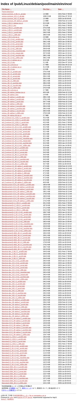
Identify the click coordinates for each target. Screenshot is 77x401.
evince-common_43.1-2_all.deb (13, 16)
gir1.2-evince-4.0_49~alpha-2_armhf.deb (16, 171)
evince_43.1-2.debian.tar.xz (12, 60)
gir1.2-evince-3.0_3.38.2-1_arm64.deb (15, 120)
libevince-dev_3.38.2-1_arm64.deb (14, 254)
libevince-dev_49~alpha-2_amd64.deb (15, 300)
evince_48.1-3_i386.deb (10, 81)
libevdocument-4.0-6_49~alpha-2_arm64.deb (18, 187)
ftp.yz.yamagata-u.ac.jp (37, 395)
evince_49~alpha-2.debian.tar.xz (13, 92)
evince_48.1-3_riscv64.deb (11, 85)
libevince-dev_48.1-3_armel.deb (13, 286)
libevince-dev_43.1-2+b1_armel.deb (14, 265)
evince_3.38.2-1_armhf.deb (11, 32)
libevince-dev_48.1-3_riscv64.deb (14, 295)
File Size (46, 9)
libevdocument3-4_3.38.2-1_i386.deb (15, 210)
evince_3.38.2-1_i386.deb (11, 35)
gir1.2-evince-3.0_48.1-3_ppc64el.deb (15, 159)
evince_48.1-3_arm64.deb (11, 74)
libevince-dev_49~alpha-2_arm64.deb (15, 302)
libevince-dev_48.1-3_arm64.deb (13, 284)
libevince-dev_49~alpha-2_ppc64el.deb (16, 311)
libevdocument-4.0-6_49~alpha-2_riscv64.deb (18, 198)
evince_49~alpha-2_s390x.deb (13, 113)
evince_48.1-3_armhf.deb (11, 78)
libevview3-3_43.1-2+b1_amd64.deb (15, 346)
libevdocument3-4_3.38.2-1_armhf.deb (15, 208)
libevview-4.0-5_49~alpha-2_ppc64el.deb (16, 330)
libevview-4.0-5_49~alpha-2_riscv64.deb (16, 332)
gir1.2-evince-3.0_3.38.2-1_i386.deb (15, 125)
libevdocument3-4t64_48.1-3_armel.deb (16, 238)
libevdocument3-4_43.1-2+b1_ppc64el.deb (17, 228)
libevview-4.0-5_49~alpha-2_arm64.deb (16, 321)
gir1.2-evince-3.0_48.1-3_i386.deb (14, 157)
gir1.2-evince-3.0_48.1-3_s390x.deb (15, 164)
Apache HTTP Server (24, 397)
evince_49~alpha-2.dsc (10, 94)
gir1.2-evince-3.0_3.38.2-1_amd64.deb (16, 118)
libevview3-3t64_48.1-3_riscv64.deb (14, 381)
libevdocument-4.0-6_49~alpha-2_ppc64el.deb (18, 196)
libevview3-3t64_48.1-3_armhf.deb (14, 374)
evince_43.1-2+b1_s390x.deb (12, 58)
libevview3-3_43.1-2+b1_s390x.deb (14, 364)
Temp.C (3, 399)
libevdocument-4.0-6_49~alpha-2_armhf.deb (17, 189)
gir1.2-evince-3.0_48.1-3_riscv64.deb (15, 161)
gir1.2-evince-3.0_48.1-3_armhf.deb (14, 154)
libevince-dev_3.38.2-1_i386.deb (13, 258)
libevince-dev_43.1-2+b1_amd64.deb (15, 261)
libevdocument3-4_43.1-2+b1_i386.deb (16, 221)
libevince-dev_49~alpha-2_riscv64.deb (15, 314)
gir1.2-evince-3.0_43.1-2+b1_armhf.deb (16, 134)
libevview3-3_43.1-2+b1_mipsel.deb (15, 360)
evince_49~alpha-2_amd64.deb (13, 97)
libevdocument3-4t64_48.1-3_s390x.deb (16, 249)
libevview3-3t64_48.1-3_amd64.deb (14, 367)
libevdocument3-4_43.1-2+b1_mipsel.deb (16, 226)
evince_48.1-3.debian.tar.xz (12, 67)
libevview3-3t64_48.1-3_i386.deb (13, 376)
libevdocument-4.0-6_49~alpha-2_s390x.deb (18, 201)
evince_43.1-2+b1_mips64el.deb (13, 51)
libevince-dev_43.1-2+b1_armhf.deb (15, 267)
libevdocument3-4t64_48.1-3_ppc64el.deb (17, 245)
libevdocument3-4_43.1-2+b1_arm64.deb (16, 214)
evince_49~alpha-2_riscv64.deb (13, 111)
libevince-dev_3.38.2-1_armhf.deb (14, 256)
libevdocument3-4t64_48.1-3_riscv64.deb (16, 247)
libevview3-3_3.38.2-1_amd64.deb (14, 337)
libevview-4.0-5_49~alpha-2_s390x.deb (16, 334)
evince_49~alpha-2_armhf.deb (13, 101)
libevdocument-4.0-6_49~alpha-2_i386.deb (17, 191)
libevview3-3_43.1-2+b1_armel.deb (14, 351)
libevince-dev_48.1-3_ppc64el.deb (14, 293)
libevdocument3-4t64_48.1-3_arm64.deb (16, 235)
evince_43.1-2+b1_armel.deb (12, 44)
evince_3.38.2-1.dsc (9, 25)
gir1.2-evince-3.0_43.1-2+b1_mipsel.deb (16, 141)
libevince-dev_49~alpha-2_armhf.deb (15, 304)
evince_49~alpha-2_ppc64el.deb (13, 108)
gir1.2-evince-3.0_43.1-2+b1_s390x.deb (16, 145)
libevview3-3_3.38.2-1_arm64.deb (14, 339)
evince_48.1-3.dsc (8, 69)
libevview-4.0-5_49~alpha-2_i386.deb (15, 325)
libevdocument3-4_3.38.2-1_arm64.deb (16, 205)
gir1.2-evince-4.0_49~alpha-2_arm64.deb (16, 168)
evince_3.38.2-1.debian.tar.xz (12, 23)
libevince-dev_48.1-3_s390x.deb (13, 298)
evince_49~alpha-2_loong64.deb (13, 106)
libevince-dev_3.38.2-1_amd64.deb (14, 251)
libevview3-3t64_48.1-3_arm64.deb (14, 369)
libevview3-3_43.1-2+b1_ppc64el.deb (15, 362)
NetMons (10, 399)
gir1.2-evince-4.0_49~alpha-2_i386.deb (16, 173)
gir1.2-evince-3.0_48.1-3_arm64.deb (15, 150)
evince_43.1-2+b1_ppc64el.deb (13, 55)
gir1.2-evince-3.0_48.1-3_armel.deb (14, 152)
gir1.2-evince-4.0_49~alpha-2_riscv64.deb (17, 180)
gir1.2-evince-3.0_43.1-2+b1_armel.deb (16, 131)
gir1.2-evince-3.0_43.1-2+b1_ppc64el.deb (17, 143)
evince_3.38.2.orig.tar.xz (10, 37)
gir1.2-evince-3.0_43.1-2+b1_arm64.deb (16, 129)
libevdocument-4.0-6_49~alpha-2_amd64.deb (18, 185)
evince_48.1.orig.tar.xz (10, 90)
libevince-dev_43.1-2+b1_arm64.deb (15, 263)
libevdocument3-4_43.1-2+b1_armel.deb (16, 217)
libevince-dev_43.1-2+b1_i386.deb (14, 270)
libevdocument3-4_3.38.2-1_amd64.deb (16, 203)
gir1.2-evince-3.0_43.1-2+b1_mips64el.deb (17, 138)
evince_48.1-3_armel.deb (11, 76)
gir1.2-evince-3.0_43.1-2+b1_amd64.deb (16, 127)
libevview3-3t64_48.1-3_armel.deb (14, 371)
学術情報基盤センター (21, 395)
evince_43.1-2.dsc (8, 62)
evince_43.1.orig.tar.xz (10, 65)
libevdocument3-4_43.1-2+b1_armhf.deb (16, 219)
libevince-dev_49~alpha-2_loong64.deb (16, 309)
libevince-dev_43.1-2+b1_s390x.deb (15, 279)
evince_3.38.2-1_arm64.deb (12, 30)
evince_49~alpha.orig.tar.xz (11, 115)
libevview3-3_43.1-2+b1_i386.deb (14, 355)
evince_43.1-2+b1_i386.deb (12, 48)
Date (60, 9)
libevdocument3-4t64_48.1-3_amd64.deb (16, 233)
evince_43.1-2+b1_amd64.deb (13, 39)
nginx (12, 397)
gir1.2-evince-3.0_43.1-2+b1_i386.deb (15, 136)
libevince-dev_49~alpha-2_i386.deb (14, 307)
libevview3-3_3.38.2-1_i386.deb (13, 344)
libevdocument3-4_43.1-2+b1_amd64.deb (17, 212)
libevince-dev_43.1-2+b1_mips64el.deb (16, 272)
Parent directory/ (8, 12)
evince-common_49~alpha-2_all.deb (15, 21)
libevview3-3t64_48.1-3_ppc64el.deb (15, 378)
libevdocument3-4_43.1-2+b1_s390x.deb (16, 231)
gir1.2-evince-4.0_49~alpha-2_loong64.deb (17, 175)
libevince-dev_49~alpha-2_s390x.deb (15, 316)
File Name (6, 9)
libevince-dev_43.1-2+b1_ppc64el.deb (15, 277)
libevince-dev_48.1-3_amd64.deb (14, 281)
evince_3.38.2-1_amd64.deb (12, 28)
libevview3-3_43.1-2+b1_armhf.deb (14, 353)
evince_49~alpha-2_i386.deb (12, 104)
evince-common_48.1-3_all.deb (13, 18)
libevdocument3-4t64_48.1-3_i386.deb (15, 242)
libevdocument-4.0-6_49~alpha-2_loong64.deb (18, 194)
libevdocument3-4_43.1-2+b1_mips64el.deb (17, 224)
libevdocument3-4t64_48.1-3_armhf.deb (16, 240)
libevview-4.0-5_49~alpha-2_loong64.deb (16, 327)
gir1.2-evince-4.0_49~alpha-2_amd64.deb (17, 166)
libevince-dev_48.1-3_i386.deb (13, 291)
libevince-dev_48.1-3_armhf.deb (13, 288)
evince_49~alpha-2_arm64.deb (13, 99)
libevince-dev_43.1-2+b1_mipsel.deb (15, 274)
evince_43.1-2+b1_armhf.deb (12, 46)
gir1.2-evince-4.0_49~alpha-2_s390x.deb (16, 182)
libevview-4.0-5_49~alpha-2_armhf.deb (16, 323)
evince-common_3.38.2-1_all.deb (14, 14)
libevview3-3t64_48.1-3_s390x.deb (14, 383)
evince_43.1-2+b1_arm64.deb (12, 41)
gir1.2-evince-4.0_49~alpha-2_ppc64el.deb (17, 178)
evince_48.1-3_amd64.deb (11, 72)
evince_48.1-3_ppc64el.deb (12, 83)
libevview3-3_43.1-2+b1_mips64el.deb (15, 358)
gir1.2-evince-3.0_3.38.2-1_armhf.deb (15, 122)
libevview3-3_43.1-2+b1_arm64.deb (14, 348)
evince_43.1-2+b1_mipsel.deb (12, 53)
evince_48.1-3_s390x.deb (11, 88)
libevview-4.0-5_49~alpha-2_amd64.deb (16, 318)
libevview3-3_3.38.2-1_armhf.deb (14, 341)
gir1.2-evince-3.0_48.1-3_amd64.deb (15, 148)
